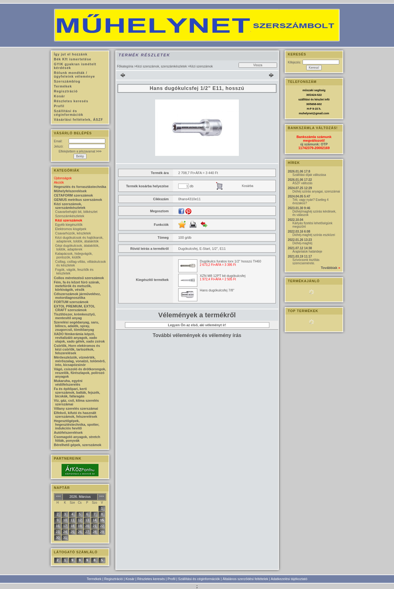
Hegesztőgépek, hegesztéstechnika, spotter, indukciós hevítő (76, 424)
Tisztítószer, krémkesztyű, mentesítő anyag (75, 316)
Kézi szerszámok (68, 220)
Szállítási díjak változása (309, 175)
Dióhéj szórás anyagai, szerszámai (316, 191)
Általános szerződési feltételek (245, 579)
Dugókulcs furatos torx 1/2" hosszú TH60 (230, 261)
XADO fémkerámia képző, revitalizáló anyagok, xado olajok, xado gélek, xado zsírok (79, 337)
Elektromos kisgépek (70, 229)
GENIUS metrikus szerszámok (78, 199)
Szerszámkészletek (69, 216)
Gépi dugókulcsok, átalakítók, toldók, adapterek (77, 247)
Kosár (130, 579)
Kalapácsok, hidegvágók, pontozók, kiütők (74, 255)
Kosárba (247, 186)
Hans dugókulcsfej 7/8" (217, 290)
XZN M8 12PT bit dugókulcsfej (222, 276)
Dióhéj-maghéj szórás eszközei (313, 235)
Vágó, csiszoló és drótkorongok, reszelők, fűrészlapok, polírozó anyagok (80, 372)
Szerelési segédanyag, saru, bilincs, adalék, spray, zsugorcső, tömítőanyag (76, 325)
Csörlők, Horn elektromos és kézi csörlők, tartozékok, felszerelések (77, 349)
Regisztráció (113, 579)
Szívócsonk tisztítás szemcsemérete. (306, 261)
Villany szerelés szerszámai (76, 408)
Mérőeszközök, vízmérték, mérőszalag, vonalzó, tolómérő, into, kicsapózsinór (80, 361)
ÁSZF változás (302, 183)
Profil (171, 579)
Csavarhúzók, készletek (73, 233)
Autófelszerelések (68, 432)
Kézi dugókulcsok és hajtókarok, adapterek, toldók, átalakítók (79, 239)
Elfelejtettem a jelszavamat (79, 151)
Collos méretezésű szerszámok (79, 278)
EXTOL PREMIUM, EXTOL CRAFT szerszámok (74, 308)
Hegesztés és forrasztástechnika (80, 187)
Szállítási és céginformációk (199, 579)
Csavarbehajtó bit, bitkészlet (76, 211)
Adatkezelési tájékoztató (289, 579)
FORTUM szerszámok (71, 302)
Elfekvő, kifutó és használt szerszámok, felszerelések (75, 414)
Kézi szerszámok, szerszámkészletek (161, 66)
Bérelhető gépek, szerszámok (77, 445)
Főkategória (125, 66)
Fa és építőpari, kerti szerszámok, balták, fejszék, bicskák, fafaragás (77, 392)
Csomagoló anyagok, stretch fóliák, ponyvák (77, 438)
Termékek (94, 579)
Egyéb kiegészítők (68, 224)
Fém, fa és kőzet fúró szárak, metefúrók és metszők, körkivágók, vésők (77, 285)
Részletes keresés (151, 579)
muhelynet (306, 113)
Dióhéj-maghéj (302, 243)
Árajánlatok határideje (307, 251)
